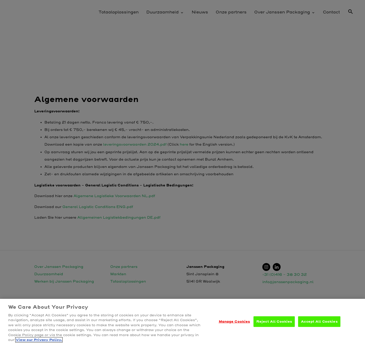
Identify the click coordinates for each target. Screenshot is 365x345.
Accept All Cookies (319, 321)
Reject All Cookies (274, 321)
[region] (182, 322)
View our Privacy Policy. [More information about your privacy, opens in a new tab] (39, 340)
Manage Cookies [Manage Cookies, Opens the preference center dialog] (234, 321)
